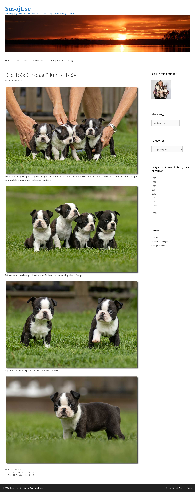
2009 (154, 209)
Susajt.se (18, 8)
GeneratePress (36, 488)
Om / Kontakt (21, 60)
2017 (154, 178)
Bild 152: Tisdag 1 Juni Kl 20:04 (21, 472)
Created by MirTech (174, 488)
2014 (154, 189)
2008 (154, 213)
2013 (154, 193)
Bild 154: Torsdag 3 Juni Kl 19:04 (21, 475)
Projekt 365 (40, 60)
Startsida (6, 60)
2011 (154, 201)
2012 (154, 197)
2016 (154, 182)
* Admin (189, 488)
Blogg (70, 60)
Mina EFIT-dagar (160, 241)
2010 (154, 205)
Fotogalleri (58, 60)
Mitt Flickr (156, 237)
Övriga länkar (158, 245)
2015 (154, 185)
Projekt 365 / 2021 (16, 469)
